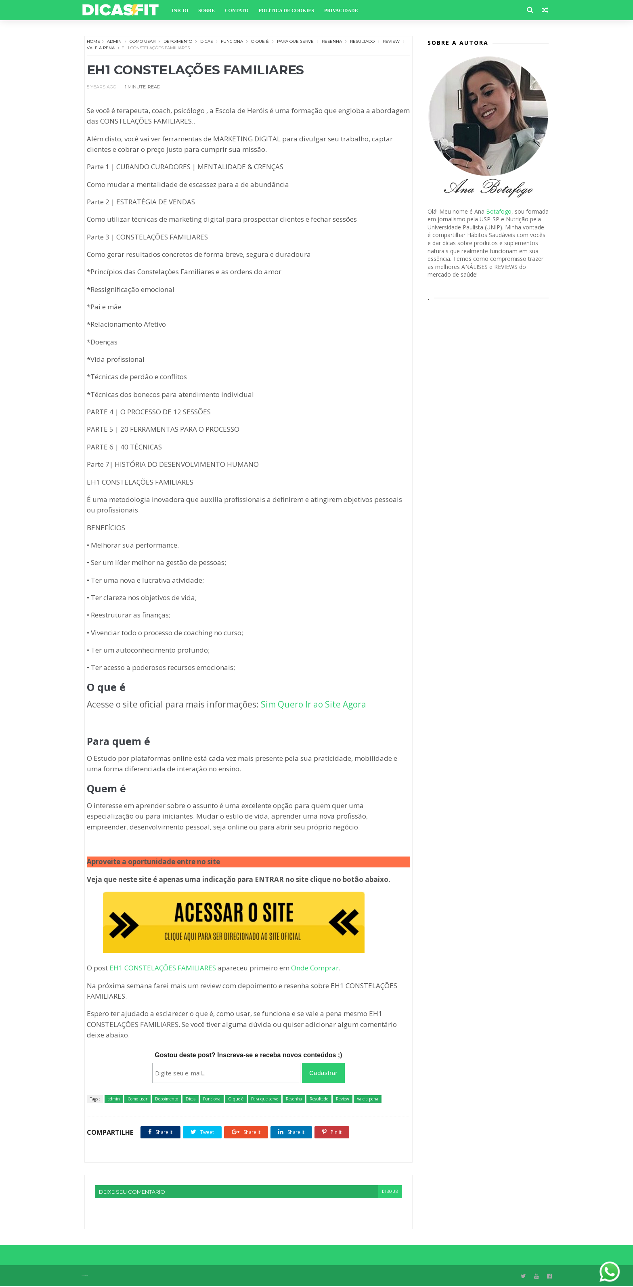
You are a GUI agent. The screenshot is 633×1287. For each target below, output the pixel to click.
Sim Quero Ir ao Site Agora (313, 705)
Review (391, 41)
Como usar (142, 41)
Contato (239, 10)
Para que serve (295, 41)
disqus (385, 1192)
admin (114, 41)
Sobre (209, 10)
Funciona (232, 41)
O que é (260, 41)
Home (93, 41)
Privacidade (344, 10)
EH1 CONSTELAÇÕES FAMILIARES (162, 968)
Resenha (332, 41)
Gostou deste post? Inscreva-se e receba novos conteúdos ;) (246, 1055)
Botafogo (498, 212)
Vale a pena (108, 48)
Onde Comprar (315, 968)
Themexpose (89, 1276)
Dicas (206, 41)
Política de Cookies (288, 10)
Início (182, 10)
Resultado (362, 41)
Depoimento (177, 41)
